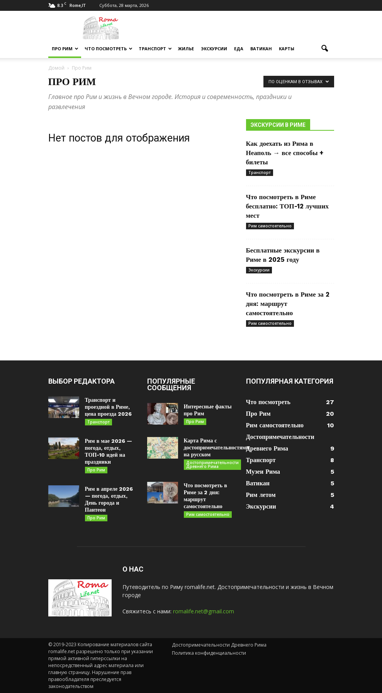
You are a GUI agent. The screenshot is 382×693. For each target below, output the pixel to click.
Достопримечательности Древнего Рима (212, 464)
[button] (325, 48)
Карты (286, 48)
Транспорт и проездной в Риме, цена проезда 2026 (108, 407)
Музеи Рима (263, 471)
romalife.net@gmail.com (203, 611)
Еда (238, 48)
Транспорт (155, 48)
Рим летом (261, 494)
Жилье (186, 48)
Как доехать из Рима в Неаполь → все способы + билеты (285, 153)
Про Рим (65, 48)
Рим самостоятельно (270, 226)
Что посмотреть (108, 48)
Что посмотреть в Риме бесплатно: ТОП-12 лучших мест (287, 206)
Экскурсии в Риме (278, 125)
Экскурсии (214, 48)
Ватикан (261, 48)
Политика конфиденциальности (209, 653)
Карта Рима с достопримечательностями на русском (216, 447)
